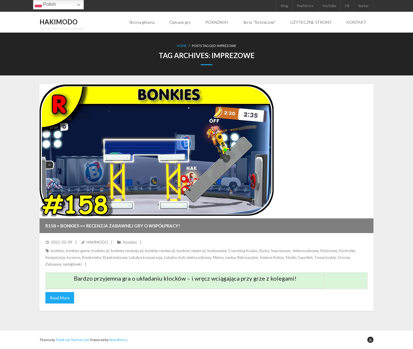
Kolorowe (328, 250)
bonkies (57, 250)
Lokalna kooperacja (145, 257)
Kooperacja (55, 257)
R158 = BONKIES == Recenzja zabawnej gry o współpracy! (112, 225)
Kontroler (347, 250)
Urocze (344, 257)
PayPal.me (305, 6)
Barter (364, 6)
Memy (218, 257)
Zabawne (53, 264)
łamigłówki (72, 264)
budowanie (216, 250)
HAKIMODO (97, 242)
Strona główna (142, 22)
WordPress (118, 340)
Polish (45, 4)
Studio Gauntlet (299, 257)
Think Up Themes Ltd (72, 340)
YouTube (329, 6)
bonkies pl (100, 250)
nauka (230, 257)
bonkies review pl (160, 250)
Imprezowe (280, 250)
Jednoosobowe (305, 250)
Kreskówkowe (115, 257)
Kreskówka (91, 257)
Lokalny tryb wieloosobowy (187, 257)
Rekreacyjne (247, 257)
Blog (284, 6)
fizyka (264, 250)
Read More (60, 297)
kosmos (73, 257)
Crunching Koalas (242, 250)
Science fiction (272, 257)
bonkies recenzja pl (127, 250)
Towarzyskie (325, 257)
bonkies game (78, 250)
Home (182, 46)
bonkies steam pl (191, 250)
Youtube (129, 242)
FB (347, 6)
